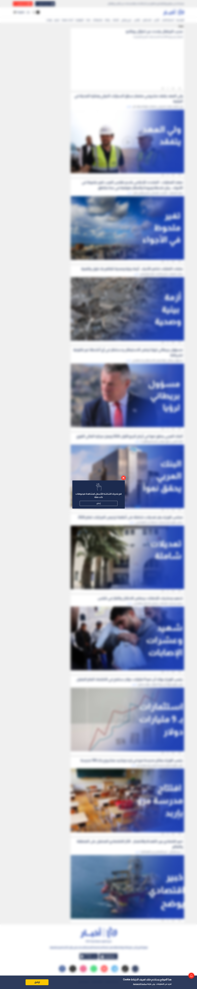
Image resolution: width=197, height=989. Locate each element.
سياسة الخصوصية (140, 984)
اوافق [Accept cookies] (37, 982)
